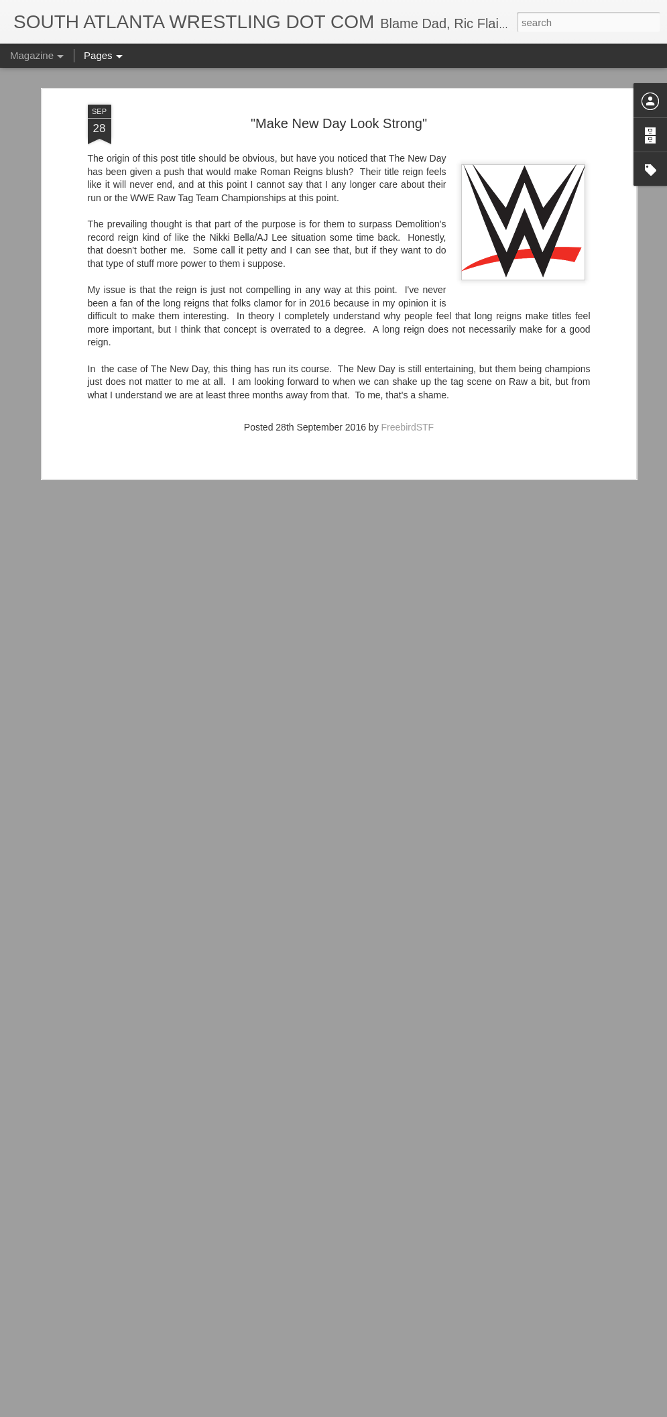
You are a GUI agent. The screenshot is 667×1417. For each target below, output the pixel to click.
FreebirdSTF (407, 352)
